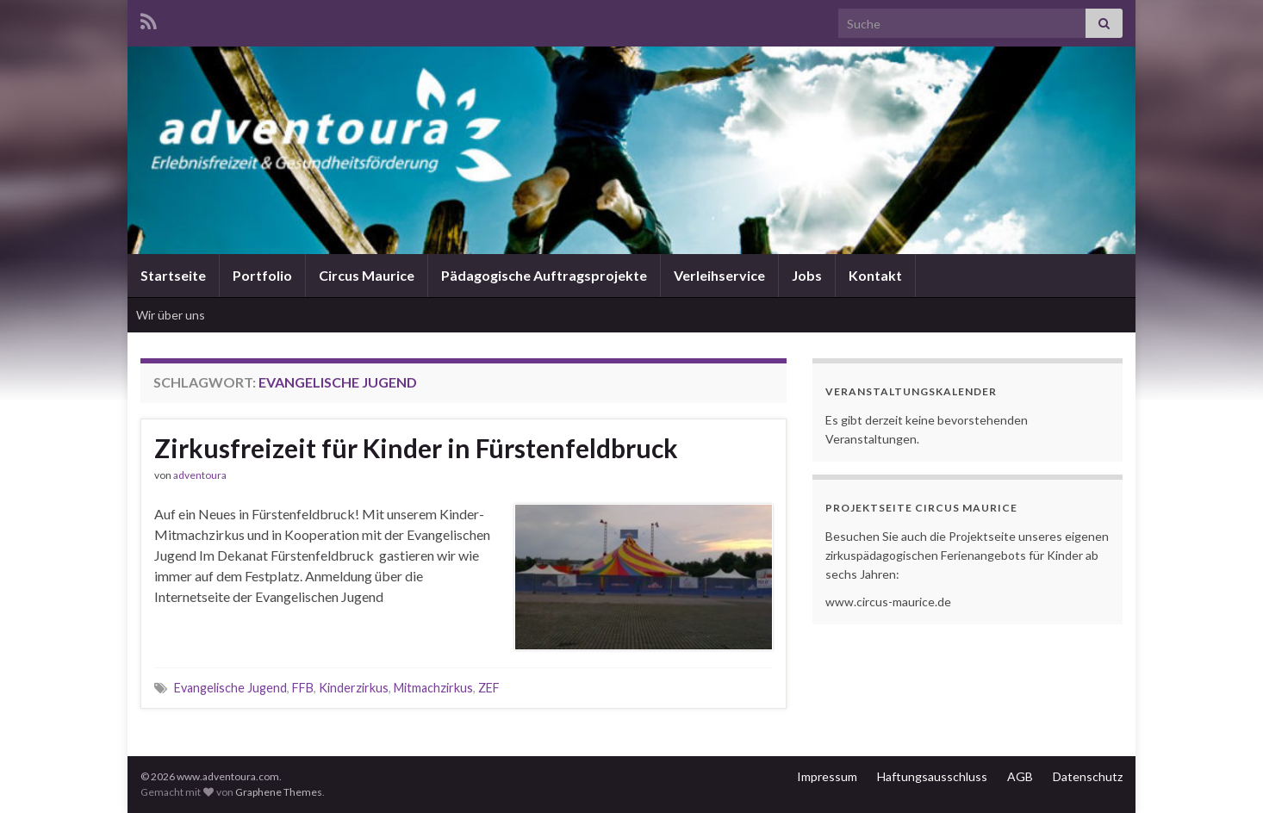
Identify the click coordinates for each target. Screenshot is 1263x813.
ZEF (489, 687)
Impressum (827, 776)
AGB (1020, 776)
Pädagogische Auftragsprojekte (544, 275)
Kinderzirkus (354, 687)
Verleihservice (719, 275)
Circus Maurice (366, 275)
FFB (303, 687)
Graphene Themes (278, 791)
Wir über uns (170, 314)
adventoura (200, 475)
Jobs (807, 275)
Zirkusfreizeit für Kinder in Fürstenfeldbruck (416, 447)
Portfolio (262, 275)
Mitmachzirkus (433, 687)
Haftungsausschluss (932, 776)
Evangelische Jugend (230, 687)
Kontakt (875, 275)
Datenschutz (1088, 776)
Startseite (173, 275)
